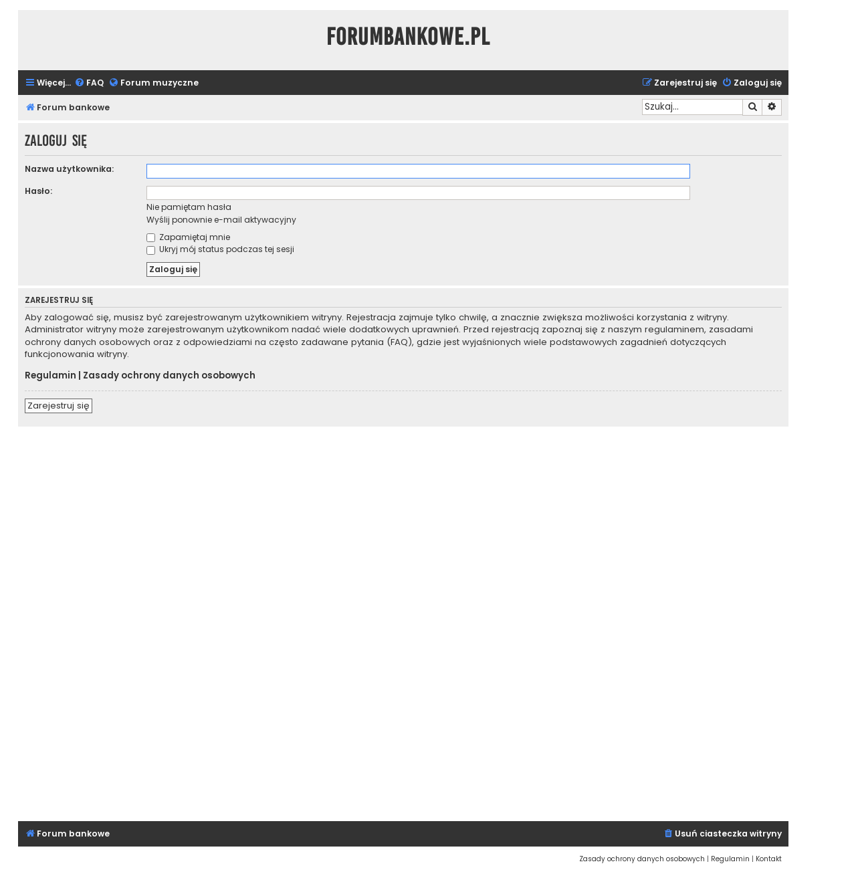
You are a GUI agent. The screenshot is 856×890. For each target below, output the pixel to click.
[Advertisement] (403, 621)
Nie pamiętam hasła (188, 207)
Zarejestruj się (58, 405)
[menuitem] (89, 83)
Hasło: (38, 191)
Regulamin (50, 376)
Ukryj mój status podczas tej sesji (220, 249)
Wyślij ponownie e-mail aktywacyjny (221, 220)
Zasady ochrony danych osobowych (169, 376)
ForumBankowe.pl (408, 36)
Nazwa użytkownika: (69, 169)
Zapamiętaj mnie (188, 237)
